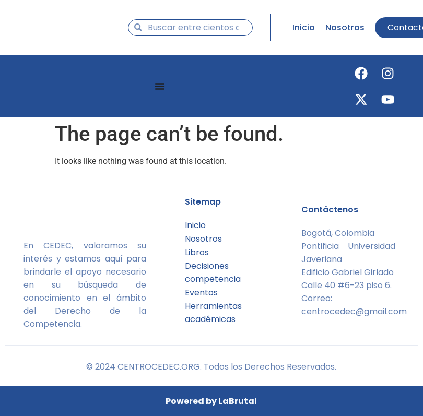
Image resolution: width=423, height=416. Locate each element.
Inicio (195, 225)
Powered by (211, 401)
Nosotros (203, 239)
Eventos (201, 293)
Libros (197, 252)
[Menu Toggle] (160, 86)
